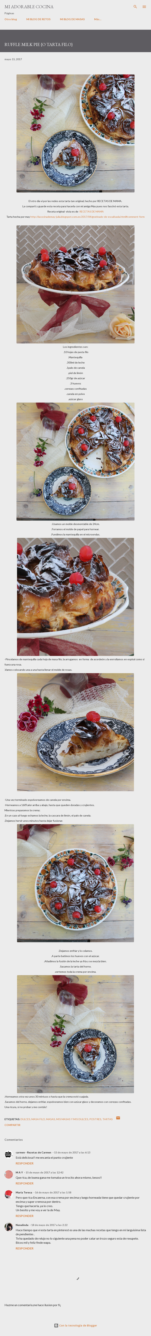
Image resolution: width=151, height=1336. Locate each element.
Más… (97, 19)
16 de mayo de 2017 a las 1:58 (53, 1192)
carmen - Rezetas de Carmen (33, 1152)
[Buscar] (135, 6)
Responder (24, 1163)
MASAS (50, 1119)
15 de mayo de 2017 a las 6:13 (72, 1152)
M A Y (19, 1172)
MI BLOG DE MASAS (72, 19)
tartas (107, 1119)
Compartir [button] (12, 1125)
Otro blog (10, 19)
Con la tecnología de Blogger (75, 1325)
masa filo (38, 1119)
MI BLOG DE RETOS (38, 19)
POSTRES (95, 1119)
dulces (25, 1119)
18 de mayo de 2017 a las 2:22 (49, 1224)
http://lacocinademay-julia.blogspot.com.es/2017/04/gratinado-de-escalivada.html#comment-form (87, 216)
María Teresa (24, 1192)
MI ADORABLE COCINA (28, 7)
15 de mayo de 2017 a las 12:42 (44, 1172)
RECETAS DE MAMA (91, 211)
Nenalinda (22, 1224)
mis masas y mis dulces (72, 1119)
